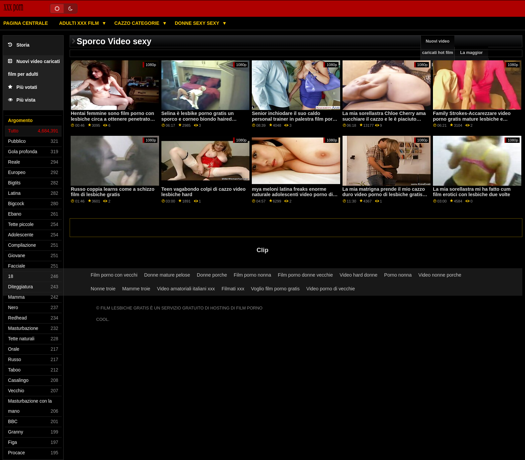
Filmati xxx (233, 288)
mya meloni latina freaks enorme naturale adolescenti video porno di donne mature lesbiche (292, 194)
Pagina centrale (25, 23)
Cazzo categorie (137, 23)
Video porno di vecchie (330, 288)
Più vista (21, 100)
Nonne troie (103, 288)
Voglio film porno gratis (275, 288)
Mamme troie (136, 288)
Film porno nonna (252, 275)
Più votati (22, 87)
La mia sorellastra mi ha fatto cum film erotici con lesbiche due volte (472, 191)
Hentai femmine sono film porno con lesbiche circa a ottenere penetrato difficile (112, 119)
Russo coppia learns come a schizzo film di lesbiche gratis (112, 191)
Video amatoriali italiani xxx (186, 288)
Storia (18, 45)
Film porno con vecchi (114, 275)
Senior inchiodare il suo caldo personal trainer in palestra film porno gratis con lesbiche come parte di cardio (295, 122)
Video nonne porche (440, 275)
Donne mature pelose (167, 275)
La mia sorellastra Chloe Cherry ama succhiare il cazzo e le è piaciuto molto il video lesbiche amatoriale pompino (384, 122)
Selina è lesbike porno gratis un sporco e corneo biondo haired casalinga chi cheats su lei (197, 119)
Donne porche (212, 275)
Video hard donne (358, 275)
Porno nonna (397, 275)
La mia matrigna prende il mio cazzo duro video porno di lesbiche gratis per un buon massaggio (384, 194)
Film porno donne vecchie (305, 275)
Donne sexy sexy (197, 23)
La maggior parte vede (471, 58)
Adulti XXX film (79, 23)
